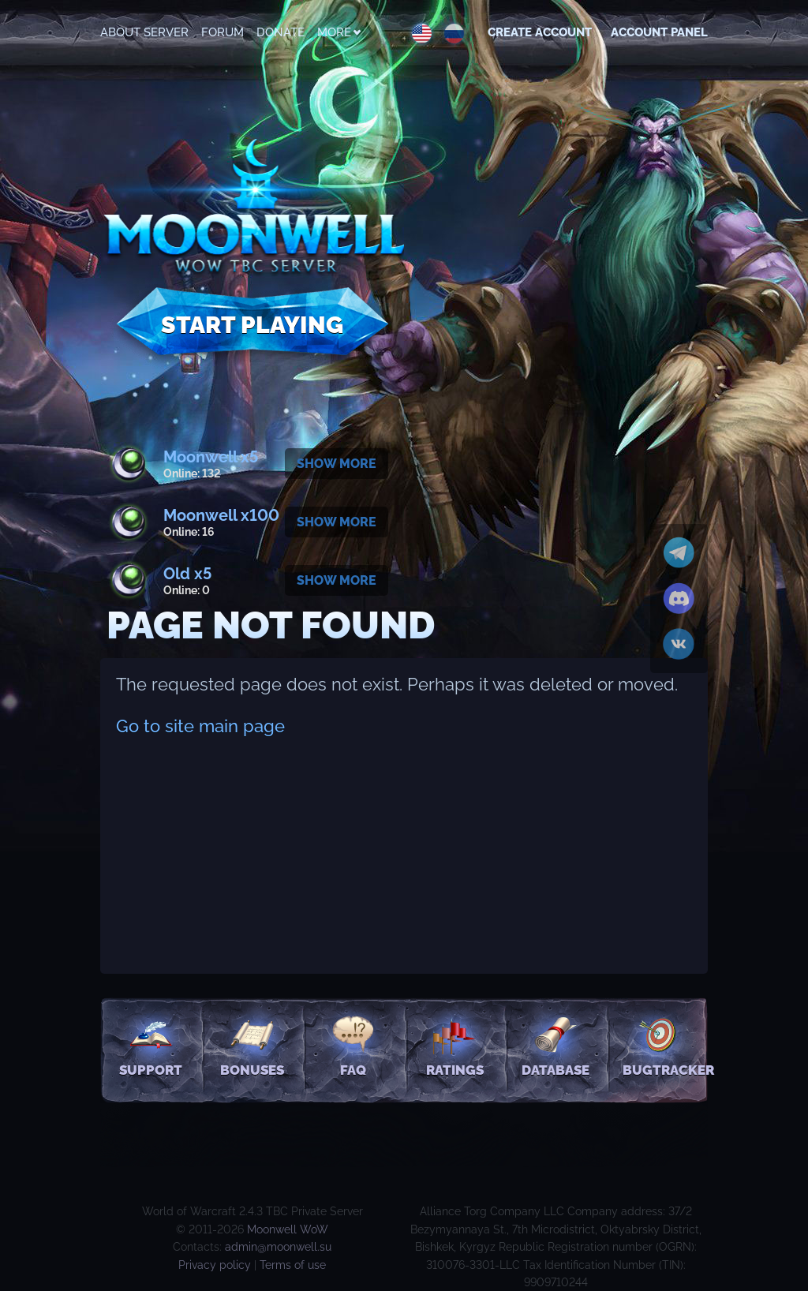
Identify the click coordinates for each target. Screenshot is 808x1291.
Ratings (455, 1045)
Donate (280, 32)
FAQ (353, 1045)
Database (555, 1045)
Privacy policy (214, 1265)
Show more (336, 463)
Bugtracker (665, 1045)
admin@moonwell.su (278, 1246)
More (338, 32)
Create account (540, 32)
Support (150, 1045)
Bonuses (252, 1045)
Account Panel (659, 32)
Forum (222, 32)
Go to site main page (200, 726)
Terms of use (293, 1265)
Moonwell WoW (287, 1229)
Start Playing (252, 325)
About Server (144, 32)
